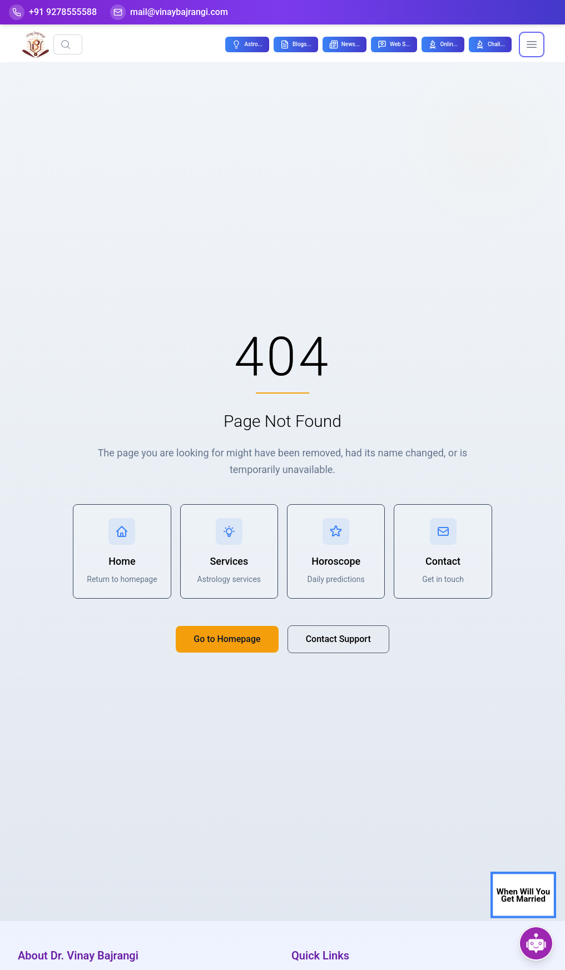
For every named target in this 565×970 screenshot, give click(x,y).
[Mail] (169, 12)
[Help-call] (53, 12)
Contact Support (338, 639)
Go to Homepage (227, 639)
